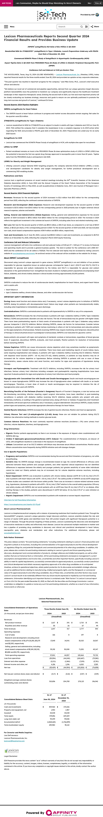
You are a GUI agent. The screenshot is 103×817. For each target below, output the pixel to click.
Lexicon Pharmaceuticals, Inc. (68, 74)
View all (98, 3)
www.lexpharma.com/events (24, 253)
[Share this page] (95, 27)
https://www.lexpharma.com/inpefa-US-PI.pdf (22, 504)
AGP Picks (6, 3)
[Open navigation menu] (9, 27)
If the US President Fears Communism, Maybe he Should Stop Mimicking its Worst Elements (45, 3)
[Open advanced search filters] (86, 26)
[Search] (68, 26)
